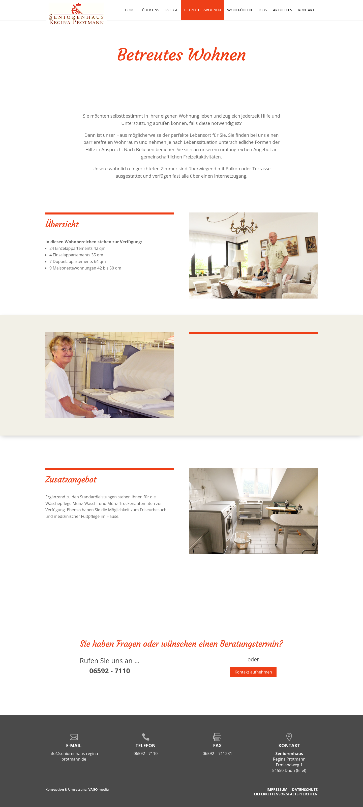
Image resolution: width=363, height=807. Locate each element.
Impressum (276, 789)
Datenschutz (305, 789)
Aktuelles (282, 10)
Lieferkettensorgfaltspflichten (286, 794)
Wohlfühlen (239, 10)
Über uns (150, 10)
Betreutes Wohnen (202, 10)
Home (130, 10)
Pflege (171, 10)
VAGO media (98, 789)
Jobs (262, 10)
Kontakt (306, 10)
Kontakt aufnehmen (253, 672)
